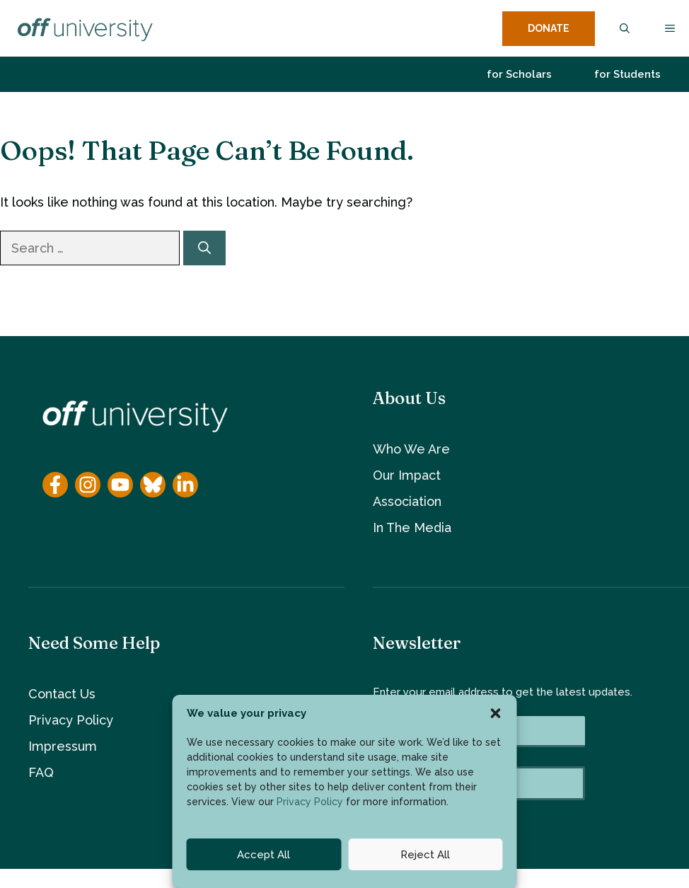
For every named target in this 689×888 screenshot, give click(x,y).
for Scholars (519, 74)
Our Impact (407, 475)
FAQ (41, 772)
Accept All (263, 854)
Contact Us (61, 693)
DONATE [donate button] (548, 28)
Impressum (62, 746)
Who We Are (411, 449)
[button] (496, 713)
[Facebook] (55, 484)
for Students (627, 74)
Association (407, 501)
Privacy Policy (310, 801)
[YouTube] (120, 484)
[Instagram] (87, 484)
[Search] (204, 248)
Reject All (425, 854)
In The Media (412, 527)
